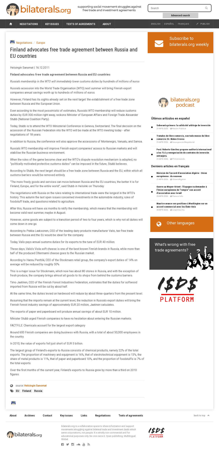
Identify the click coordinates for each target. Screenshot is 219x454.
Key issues (52, 24)
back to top (202, 415)
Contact (47, 415)
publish (203, 24)
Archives (29, 415)
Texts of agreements (80, 24)
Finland (27, 390)
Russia (38, 390)
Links (84, 415)
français (183, 24)
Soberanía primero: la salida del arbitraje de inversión (183, 125)
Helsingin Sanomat (35, 385)
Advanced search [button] (180, 15)
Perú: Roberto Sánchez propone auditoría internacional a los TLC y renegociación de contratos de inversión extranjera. (184, 152)
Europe (40, 42)
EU (18, 390)
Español (169, 24)
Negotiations (29, 24)
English (155, 24)
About (107, 24)
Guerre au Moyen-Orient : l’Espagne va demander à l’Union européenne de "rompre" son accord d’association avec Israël (182, 189)
